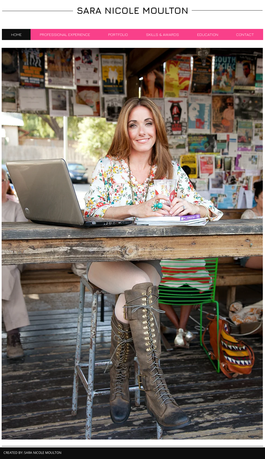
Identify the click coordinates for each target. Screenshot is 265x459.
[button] (132, 244)
